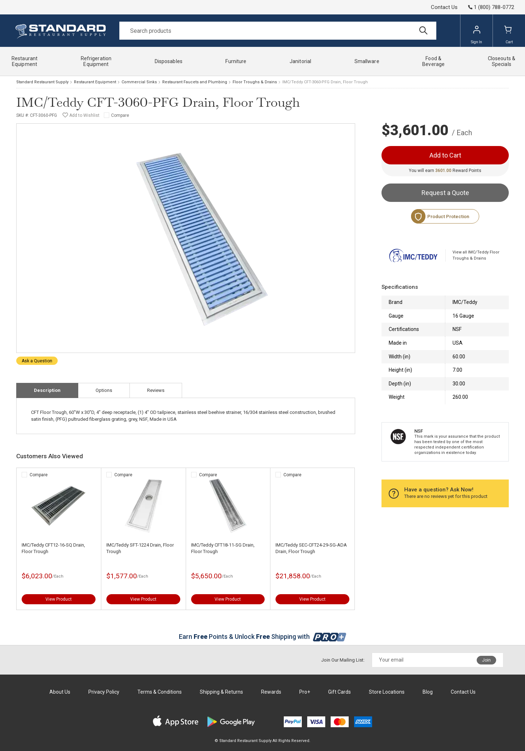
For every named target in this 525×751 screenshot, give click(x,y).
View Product (58, 599)
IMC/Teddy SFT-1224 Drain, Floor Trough (140, 548)
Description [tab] (47, 390)
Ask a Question (37, 360)
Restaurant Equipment (95, 82)
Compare (120, 115)
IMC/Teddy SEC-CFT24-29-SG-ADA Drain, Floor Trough (311, 548)
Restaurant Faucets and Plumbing (194, 82)
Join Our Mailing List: (343, 660)
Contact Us (444, 7)
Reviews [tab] (155, 390)
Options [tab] (104, 390)
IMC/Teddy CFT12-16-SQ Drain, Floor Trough (53, 548)
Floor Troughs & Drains (255, 82)
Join (486, 660)
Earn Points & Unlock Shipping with (263, 636)
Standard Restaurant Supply (42, 82)
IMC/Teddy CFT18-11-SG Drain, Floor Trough (223, 548)
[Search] (277, 31)
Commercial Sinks (139, 82)
